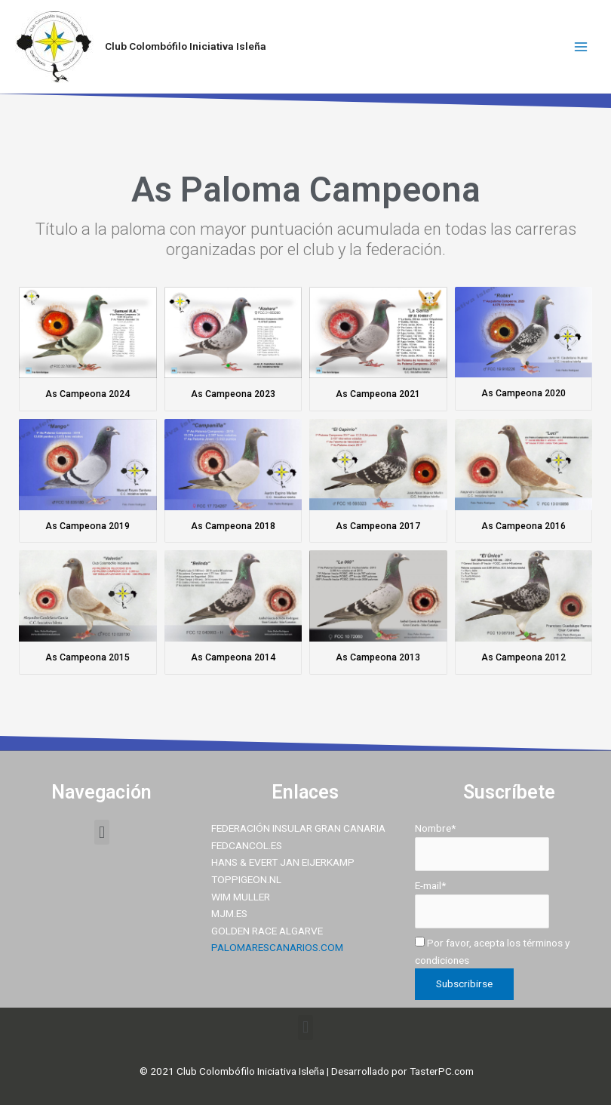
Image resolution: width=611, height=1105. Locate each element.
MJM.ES (229, 913)
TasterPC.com (442, 1071)
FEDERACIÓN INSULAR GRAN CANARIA (298, 828)
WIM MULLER (240, 897)
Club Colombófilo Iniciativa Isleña (185, 46)
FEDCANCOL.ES (246, 845)
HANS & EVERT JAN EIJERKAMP (283, 862)
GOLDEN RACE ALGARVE (267, 931)
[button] (101, 832)
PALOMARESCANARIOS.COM (277, 947)
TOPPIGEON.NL (246, 879)
